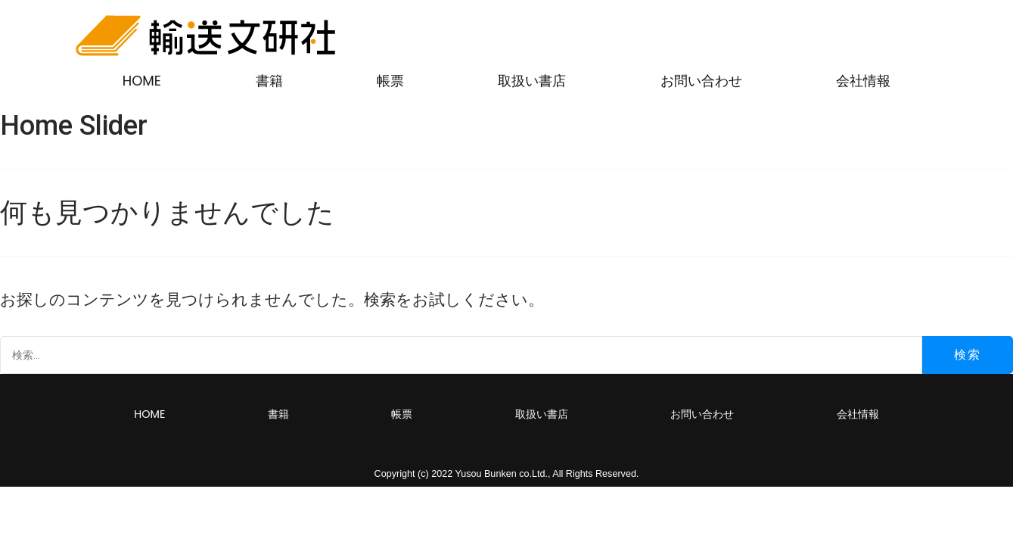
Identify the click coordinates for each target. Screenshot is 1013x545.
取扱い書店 (532, 80)
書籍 (269, 80)
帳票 (390, 80)
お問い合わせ (701, 80)
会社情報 (863, 80)
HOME (142, 80)
